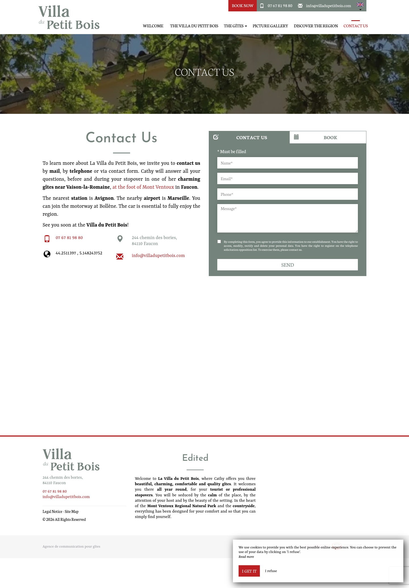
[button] (360, 6)
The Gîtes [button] (235, 25)
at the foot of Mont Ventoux (143, 187)
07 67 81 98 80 (280, 5)
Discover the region (316, 25)
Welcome (153, 25)
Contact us (240, 137)
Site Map (72, 511)
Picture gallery (270, 25)
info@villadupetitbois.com (328, 5)
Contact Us (356, 25)
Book (315, 137)
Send (287, 264)
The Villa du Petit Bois (194, 25)
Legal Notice (52, 511)
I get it (249, 571)
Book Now (243, 5)
